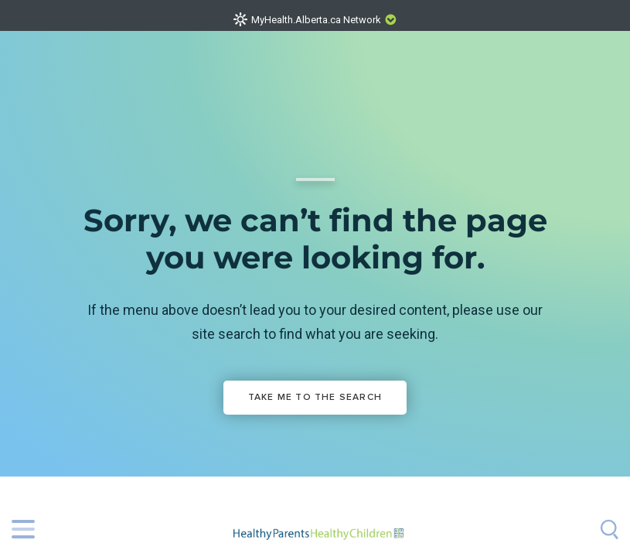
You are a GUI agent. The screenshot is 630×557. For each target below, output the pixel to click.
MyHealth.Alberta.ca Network (316, 20)
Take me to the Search (315, 397)
